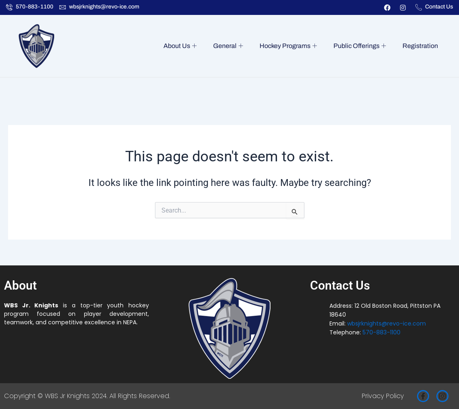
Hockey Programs (293, 46)
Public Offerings (362, 46)
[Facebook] (423, 396)
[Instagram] (442, 396)
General (235, 46)
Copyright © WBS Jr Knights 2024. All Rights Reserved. (87, 396)
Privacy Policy (383, 396)
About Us (188, 46)
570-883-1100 (381, 332)
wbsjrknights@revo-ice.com (386, 323)
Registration (421, 45)
